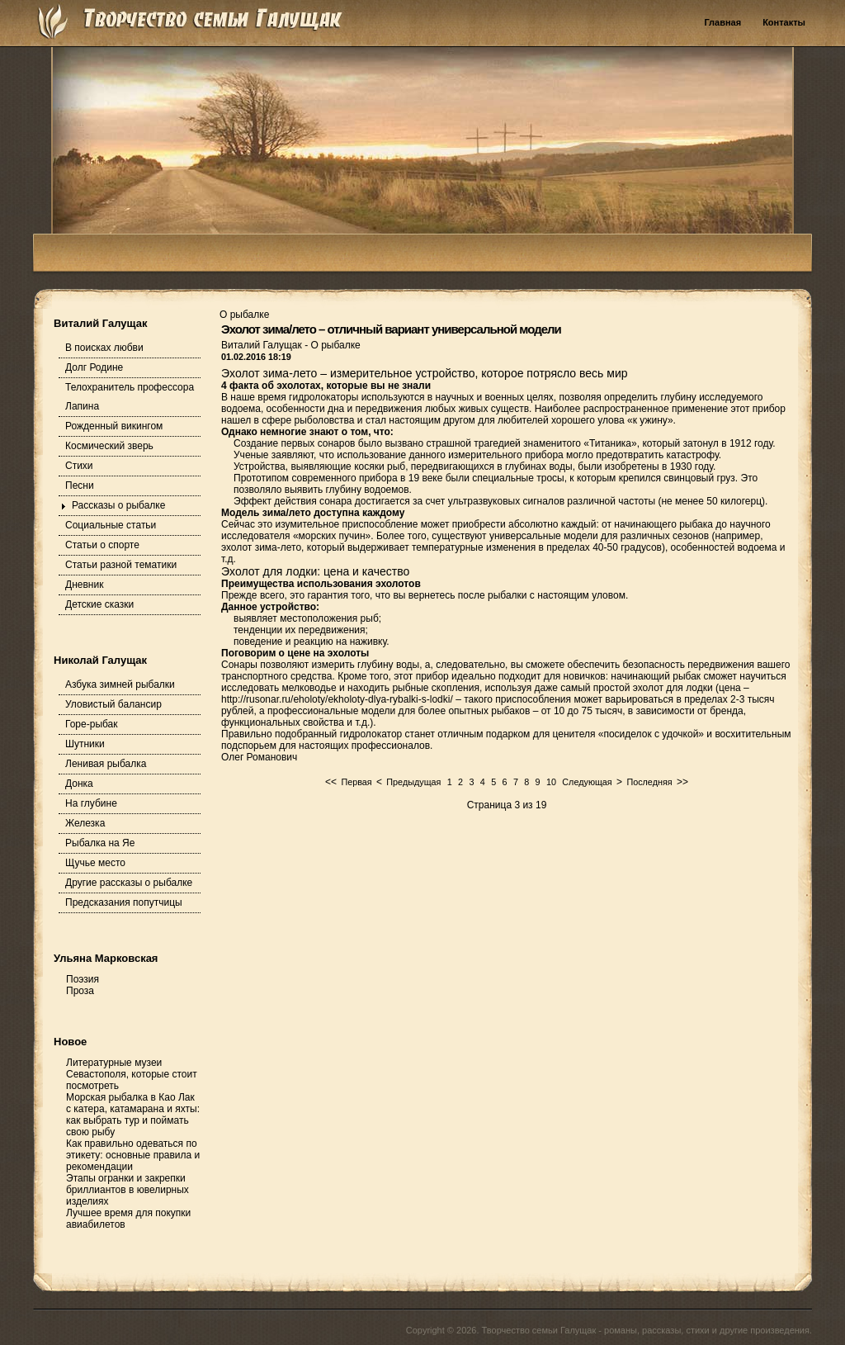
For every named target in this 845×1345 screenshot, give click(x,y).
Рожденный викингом (114, 426)
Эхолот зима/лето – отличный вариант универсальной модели (391, 329)
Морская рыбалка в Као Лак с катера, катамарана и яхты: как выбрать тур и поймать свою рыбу (133, 1115)
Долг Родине (94, 367)
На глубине (91, 803)
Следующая (586, 782)
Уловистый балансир (113, 704)
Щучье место (95, 863)
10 (551, 782)
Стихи (79, 465)
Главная (722, 22)
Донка (79, 783)
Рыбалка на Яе (100, 843)
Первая (356, 782)
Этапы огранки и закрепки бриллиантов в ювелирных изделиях (127, 1189)
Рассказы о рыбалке (118, 505)
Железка (85, 823)
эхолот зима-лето (261, 547)
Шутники (85, 744)
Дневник (84, 584)
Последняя (649, 782)
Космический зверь (109, 446)
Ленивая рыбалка (105, 764)
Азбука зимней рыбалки (120, 684)
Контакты (783, 22)
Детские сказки (99, 604)
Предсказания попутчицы (123, 902)
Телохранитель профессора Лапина (129, 396)
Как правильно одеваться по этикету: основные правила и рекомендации (133, 1155)
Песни (79, 485)
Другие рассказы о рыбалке (128, 882)
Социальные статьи (110, 525)
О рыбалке (335, 345)
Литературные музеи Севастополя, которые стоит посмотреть (131, 1074)
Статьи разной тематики (121, 565)
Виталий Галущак (262, 345)
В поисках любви (104, 347)
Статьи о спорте (102, 545)
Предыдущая (413, 782)
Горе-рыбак (91, 724)
